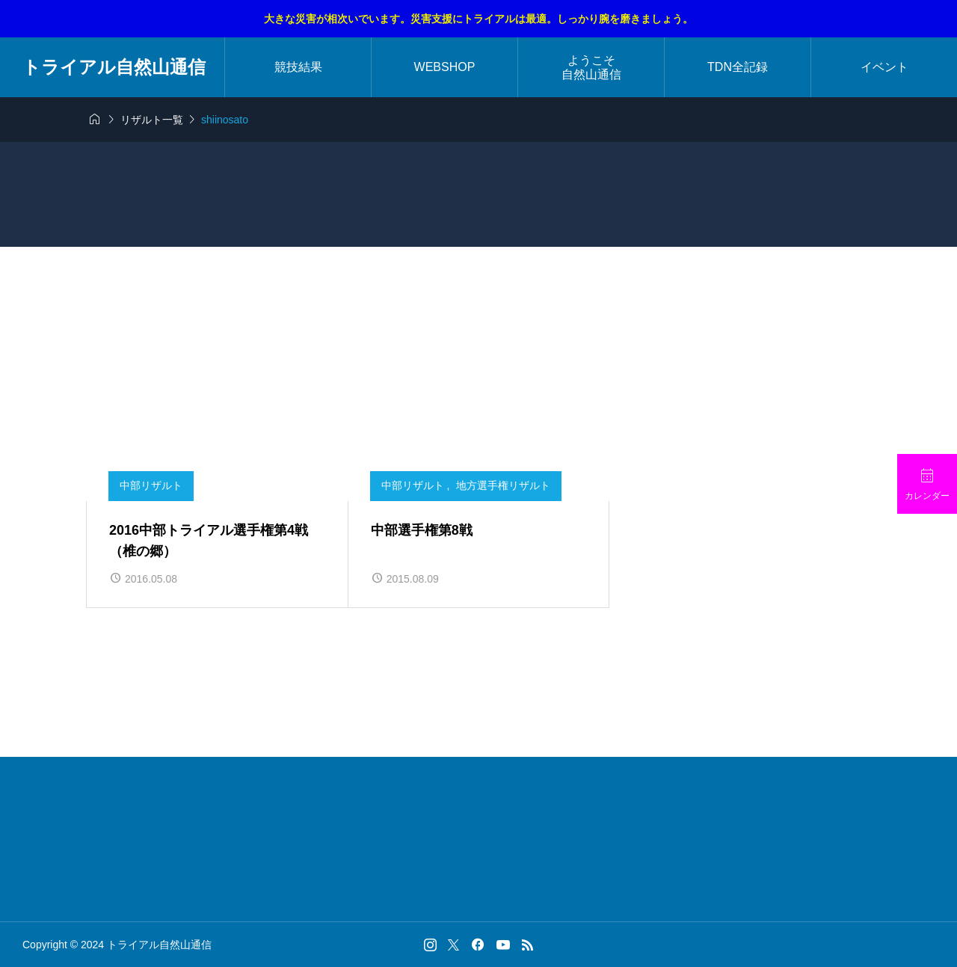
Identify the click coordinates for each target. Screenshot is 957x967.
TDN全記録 (737, 67)
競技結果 (298, 67)
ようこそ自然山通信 (591, 67)
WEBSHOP (445, 67)
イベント (884, 67)
